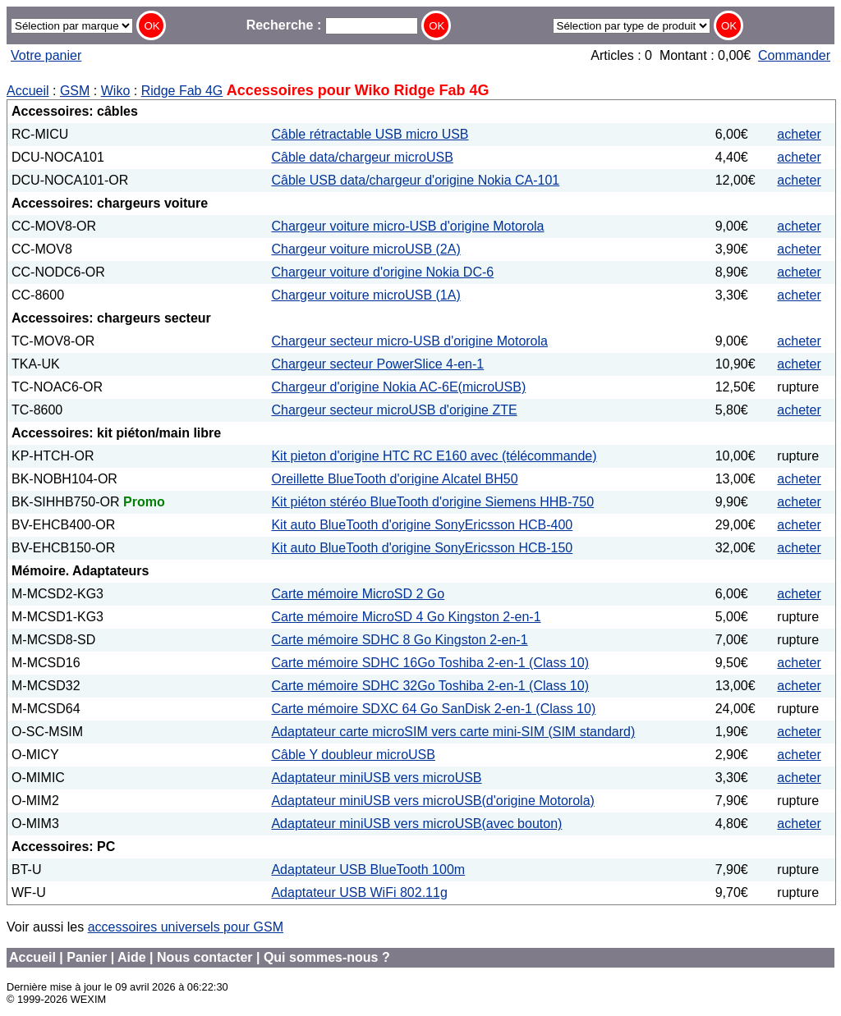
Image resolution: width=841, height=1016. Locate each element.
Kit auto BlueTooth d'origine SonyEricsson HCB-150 (421, 548)
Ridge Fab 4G (182, 91)
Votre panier (46, 55)
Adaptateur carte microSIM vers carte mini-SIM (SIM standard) (453, 732)
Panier (87, 957)
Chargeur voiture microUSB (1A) (365, 295)
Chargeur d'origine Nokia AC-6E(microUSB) (398, 387)
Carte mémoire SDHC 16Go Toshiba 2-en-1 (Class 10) (430, 663)
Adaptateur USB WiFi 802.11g (359, 892)
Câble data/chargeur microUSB (362, 157)
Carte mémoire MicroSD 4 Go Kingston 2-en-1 (405, 617)
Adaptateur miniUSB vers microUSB (376, 778)
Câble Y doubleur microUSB (353, 755)
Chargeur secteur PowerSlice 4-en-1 (377, 364)
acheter (798, 134)
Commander (794, 55)
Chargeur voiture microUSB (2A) (365, 249)
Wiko (116, 91)
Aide (131, 957)
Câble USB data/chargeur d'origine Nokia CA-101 (415, 180)
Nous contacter (204, 957)
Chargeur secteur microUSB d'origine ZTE (394, 410)
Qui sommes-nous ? (327, 957)
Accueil (28, 91)
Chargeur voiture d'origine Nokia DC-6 (382, 272)
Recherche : (332, 25)
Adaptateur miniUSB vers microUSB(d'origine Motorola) (432, 801)
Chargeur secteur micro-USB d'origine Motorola (409, 341)
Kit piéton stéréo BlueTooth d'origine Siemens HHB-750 (432, 502)
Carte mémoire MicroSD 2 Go (357, 594)
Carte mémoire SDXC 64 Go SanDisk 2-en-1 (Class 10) (433, 709)
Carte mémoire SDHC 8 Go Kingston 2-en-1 (399, 640)
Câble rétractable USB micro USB (369, 134)
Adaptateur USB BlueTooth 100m (368, 869)
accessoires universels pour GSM (185, 927)
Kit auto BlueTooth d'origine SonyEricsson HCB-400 (421, 525)
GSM (75, 91)
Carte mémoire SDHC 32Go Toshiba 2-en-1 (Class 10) (430, 686)
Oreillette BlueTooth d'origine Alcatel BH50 (394, 479)
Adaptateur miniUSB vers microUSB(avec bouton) (416, 824)
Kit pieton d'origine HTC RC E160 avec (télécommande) (433, 456)
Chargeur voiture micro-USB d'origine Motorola (407, 226)
